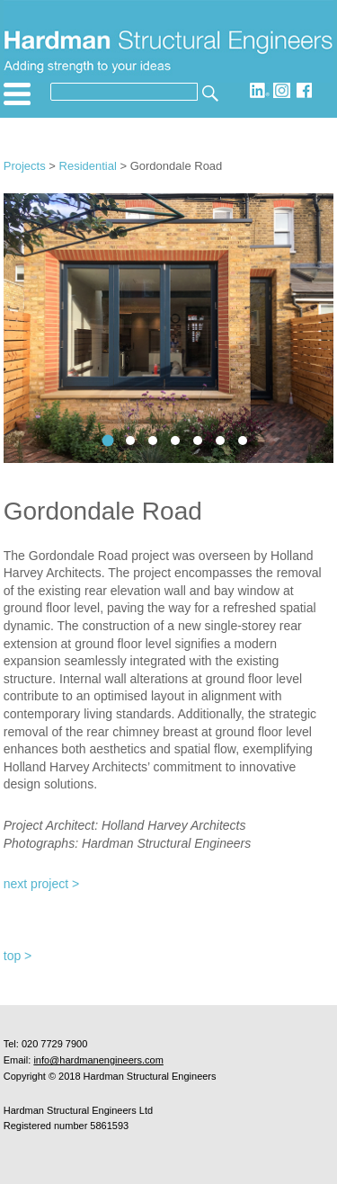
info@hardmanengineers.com (98, 1060)
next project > (41, 884)
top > (18, 955)
